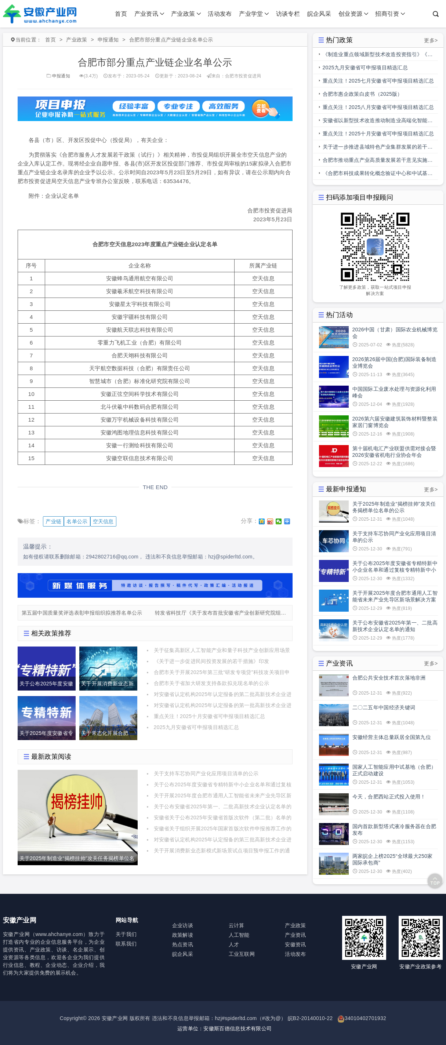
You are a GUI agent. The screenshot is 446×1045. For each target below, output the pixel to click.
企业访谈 (182, 925)
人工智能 (239, 935)
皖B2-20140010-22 (310, 1018)
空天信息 (103, 521)
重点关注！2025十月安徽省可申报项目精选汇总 (209, 716)
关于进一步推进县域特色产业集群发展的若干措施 (378, 148)
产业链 (53, 521)
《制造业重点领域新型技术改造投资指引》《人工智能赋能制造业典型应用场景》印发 (378, 56)
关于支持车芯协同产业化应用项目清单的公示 (206, 773)
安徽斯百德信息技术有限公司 (237, 1028)
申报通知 (108, 40)
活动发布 (220, 14)
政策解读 (182, 935)
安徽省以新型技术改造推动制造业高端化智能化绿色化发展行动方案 (378, 122)
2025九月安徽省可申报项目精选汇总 (196, 727)
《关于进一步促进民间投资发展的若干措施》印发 (211, 661)
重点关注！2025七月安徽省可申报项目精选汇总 (378, 81)
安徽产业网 (115, 1018)
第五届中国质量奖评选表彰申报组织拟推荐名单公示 (82, 613)
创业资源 (353, 14)
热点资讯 (182, 944)
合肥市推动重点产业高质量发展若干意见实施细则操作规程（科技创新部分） (378, 162)
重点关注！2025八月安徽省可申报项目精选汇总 (378, 107)
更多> (431, 40)
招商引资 (390, 14)
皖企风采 (319, 14)
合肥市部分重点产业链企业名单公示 (171, 40)
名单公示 (76, 521)
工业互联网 (242, 954)
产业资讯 (149, 14)
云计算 (236, 925)
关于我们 (126, 934)
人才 (234, 944)
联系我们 (126, 944)
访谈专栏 (288, 14)
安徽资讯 (295, 944)
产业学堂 (254, 14)
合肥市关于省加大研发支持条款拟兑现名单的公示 (211, 683)
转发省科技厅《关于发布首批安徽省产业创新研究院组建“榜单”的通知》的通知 (222, 613)
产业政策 (186, 14)
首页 (121, 14)
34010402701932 (365, 1018)
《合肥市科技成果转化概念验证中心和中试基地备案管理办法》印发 (378, 175)
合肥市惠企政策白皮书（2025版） (363, 94)
